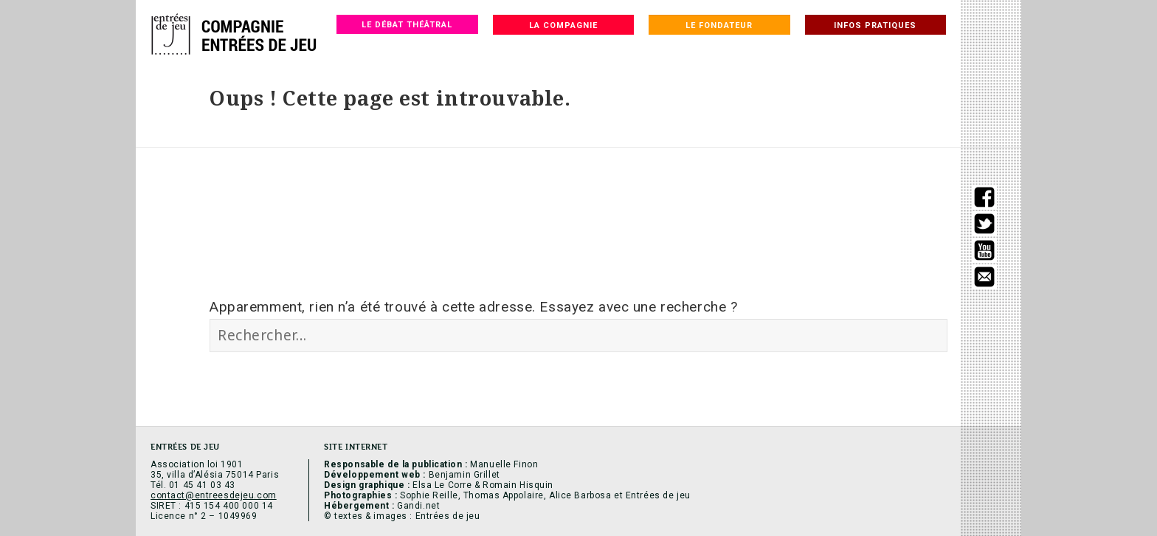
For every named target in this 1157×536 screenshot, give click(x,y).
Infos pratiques (875, 25)
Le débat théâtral (407, 25)
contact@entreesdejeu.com (214, 495)
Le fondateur (719, 25)
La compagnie (563, 25)
